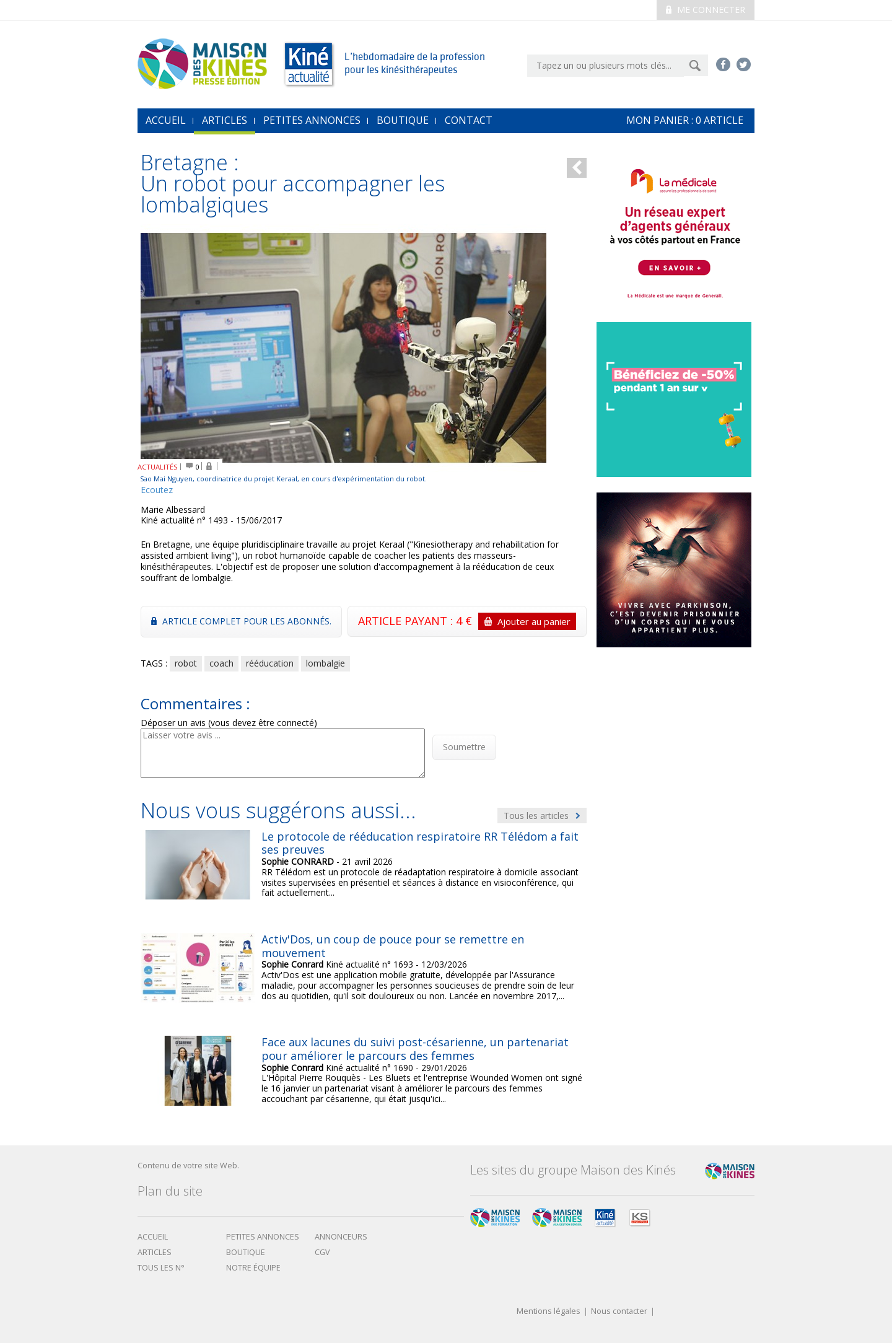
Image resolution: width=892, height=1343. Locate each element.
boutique (245, 1252)
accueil (166, 120)
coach (221, 663)
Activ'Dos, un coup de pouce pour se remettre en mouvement (392, 946)
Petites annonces (312, 120)
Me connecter (705, 9)
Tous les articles (542, 815)
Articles (224, 120)
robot (186, 663)
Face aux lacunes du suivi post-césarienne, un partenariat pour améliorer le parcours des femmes (415, 1049)
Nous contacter (619, 1312)
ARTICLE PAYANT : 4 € (467, 621)
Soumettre (464, 747)
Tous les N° (161, 1267)
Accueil (153, 1236)
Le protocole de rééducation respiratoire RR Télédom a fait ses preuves (420, 843)
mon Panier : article (684, 120)
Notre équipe (253, 1267)
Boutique (403, 120)
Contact (468, 120)
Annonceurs (341, 1236)
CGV (322, 1252)
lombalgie (325, 663)
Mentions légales (548, 1312)
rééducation (270, 663)
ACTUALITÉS (158, 466)
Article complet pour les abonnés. (241, 621)
